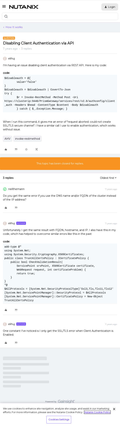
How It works (13, 27)
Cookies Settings (58, 419)
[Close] (114, 409)
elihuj (11, 58)
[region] (60, 414)
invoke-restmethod (27, 138)
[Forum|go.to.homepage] (23, 7)
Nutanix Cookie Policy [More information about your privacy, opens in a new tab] (97, 412)
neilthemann (16, 189)
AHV (7, 138)
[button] (4, 7)
